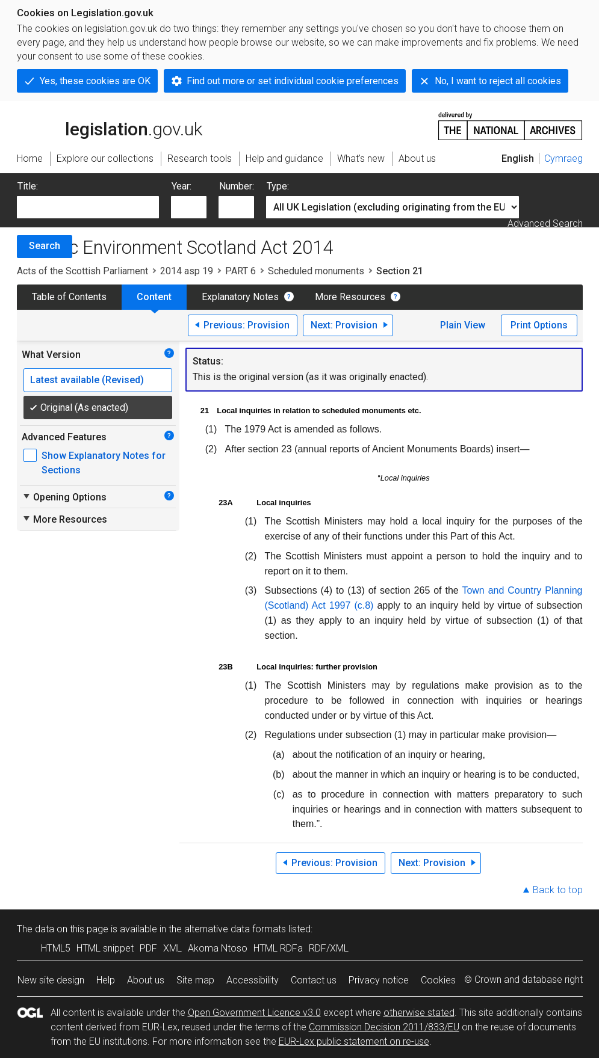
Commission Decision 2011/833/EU (384, 1027)
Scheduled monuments (316, 271)
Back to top (558, 890)
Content (154, 297)
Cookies (438, 980)
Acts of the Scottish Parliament (82, 271)
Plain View (462, 325)
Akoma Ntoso (217, 948)
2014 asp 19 (186, 271)
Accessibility (252, 980)
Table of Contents (69, 297)
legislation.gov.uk (109, 125)
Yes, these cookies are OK (95, 81)
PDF (148, 948)
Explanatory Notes (240, 297)
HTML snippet (105, 948)
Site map (195, 980)
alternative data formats (235, 929)
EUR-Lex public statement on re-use (354, 1041)
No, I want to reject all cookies (498, 81)
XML (172, 948)
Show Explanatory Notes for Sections (104, 463)
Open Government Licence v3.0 (254, 1012)
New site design (50, 980)
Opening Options (64, 497)
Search (44, 245)
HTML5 (55, 948)
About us (145, 980)
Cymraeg (563, 158)
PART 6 (240, 271)
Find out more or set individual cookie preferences (293, 81)
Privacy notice (379, 980)
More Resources (350, 297)
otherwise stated (419, 1012)
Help (105, 980)
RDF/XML (329, 948)
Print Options (539, 325)
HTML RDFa (278, 948)
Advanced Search (545, 223)
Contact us (314, 980)
